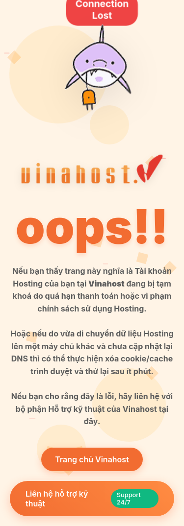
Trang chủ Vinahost (92, 459)
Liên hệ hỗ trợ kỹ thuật (92, 498)
